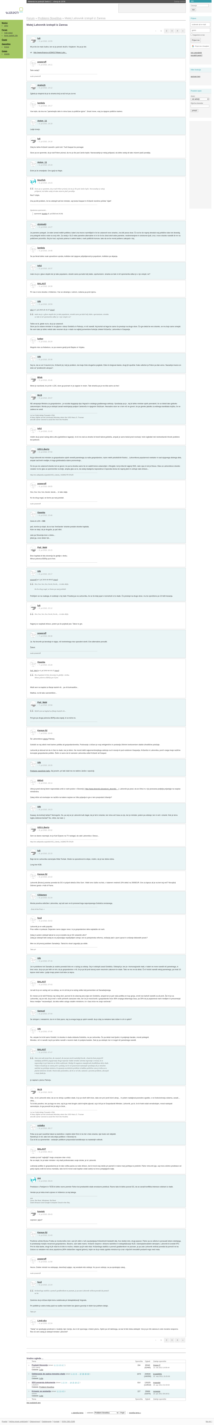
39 (86, 1374)
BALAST (41, 283)
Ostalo (4, 51)
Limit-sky (42, 1320)
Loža (41, 1370)
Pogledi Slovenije (40, 1365)
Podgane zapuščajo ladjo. (40, 771)
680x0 (40, 780)
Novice (4, 23)
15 (73, 1382)
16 (76, 1382)
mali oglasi (8, 33)
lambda (41, 103)
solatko (41, 1125)
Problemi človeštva (46, 1387)
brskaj (6, 47)
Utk (39, 301)
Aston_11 (42, 121)
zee (39, 1178)
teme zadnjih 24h (11, 36)
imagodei (156, 1383)
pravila (6, 54)
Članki (4, 40)
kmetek (41, 1211)
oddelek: (103, 1413)
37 (81, 1374)
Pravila (4, 1422)
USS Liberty (43, 449)
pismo (45, 739)
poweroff (41, 62)
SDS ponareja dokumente (43, 1382)
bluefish (41, 180)
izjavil (52, 310)
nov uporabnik (196, 53)
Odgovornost (35, 1422)
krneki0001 (157, 1374)
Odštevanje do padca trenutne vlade (48, 1374)
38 (83, 1374)
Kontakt (56, 1422)
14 (71, 1382)
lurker (40, 339)
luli (38, 38)
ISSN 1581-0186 (68, 1422)
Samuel (41, 1011)
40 (88, 1374)
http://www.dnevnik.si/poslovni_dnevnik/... (101, 789)
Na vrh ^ (209, 1422)
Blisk (39, 377)
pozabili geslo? (196, 55)
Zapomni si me (198, 35)
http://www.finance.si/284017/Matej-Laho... (50, 53)
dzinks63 (41, 224)
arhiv (6, 26)
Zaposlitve (6, 44)
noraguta (156, 1391)
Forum (4, 30)
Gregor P (156, 1365)
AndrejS (41, 85)
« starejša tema (77, 1413)
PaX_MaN (42, 547)
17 (78, 1382)
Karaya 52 (42, 730)
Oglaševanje (46, 1422)
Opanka (41, 512)
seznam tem (195, 77)
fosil (39, 918)
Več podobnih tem (34, 1403)
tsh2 (39, 265)
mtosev (34, 1376)
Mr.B (39, 395)
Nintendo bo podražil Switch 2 (46, 2)
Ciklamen (42, 895)
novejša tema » (135, 1413)
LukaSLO (35, 1385)
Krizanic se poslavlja (41, 1391)
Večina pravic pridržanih (18, 1422)
